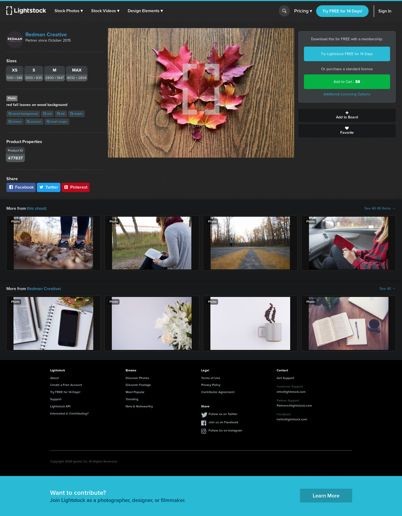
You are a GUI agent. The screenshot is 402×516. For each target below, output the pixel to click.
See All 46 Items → (380, 208)
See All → (387, 288)
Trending (132, 399)
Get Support (285, 378)
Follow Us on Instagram (225, 430)
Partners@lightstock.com (294, 405)
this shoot (36, 208)
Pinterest (75, 187)
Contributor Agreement (218, 392)
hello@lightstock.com (292, 419)
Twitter (49, 187)
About (54, 378)
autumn (34, 121)
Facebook (21, 187)
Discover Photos (137, 378)
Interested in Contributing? (69, 413)
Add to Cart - (347, 81)
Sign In (384, 11)
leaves (14, 121)
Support (55, 399)
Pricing (303, 11)
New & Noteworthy (139, 406)
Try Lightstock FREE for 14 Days (347, 54)
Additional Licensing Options (347, 94)
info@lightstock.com (291, 391)
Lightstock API (60, 406)
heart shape (57, 121)
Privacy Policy (210, 384)
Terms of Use (210, 378)
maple (76, 113)
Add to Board (347, 115)
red (47, 113)
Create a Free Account (66, 384)
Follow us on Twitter (223, 414)
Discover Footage (138, 384)
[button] (69, 11)
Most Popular (135, 392)
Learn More (326, 496)
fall (61, 113)
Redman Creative (46, 34)
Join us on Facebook (223, 422)
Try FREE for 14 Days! (342, 11)
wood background (23, 113)
